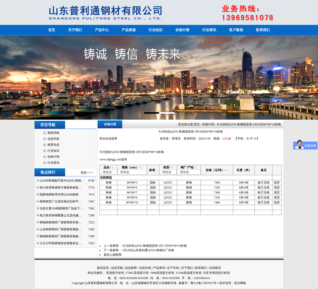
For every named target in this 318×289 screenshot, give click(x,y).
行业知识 (53, 150)
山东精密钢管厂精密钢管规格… (60, 229)
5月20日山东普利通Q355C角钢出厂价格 (148, 250)
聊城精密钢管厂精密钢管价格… (60, 222)
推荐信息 (53, 144)
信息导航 (117, 268)
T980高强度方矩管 (162, 273)
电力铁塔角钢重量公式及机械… (60, 215)
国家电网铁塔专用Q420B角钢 (59, 194)
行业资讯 (53, 162)
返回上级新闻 (112, 254)
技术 (222, 283)
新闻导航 (53, 133)
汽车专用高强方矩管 (216, 273)
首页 (197, 124)
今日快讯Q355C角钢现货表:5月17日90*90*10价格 (154, 245)
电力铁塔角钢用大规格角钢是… (60, 187)
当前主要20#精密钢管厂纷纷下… (61, 208)
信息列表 (53, 139)
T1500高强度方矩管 (188, 273)
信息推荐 (131, 268)
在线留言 (215, 268)
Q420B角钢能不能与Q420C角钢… (62, 180)
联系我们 (201, 268)
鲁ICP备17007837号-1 (205, 283)
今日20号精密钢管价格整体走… (60, 243)
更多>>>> (87, 172)
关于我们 (187, 268)
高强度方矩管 (115, 273)
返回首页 (103, 268)
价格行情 (53, 156)
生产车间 (173, 268)
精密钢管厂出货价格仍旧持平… (60, 201)
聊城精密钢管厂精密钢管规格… (60, 236)
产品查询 (159, 268)
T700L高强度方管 (137, 273)
